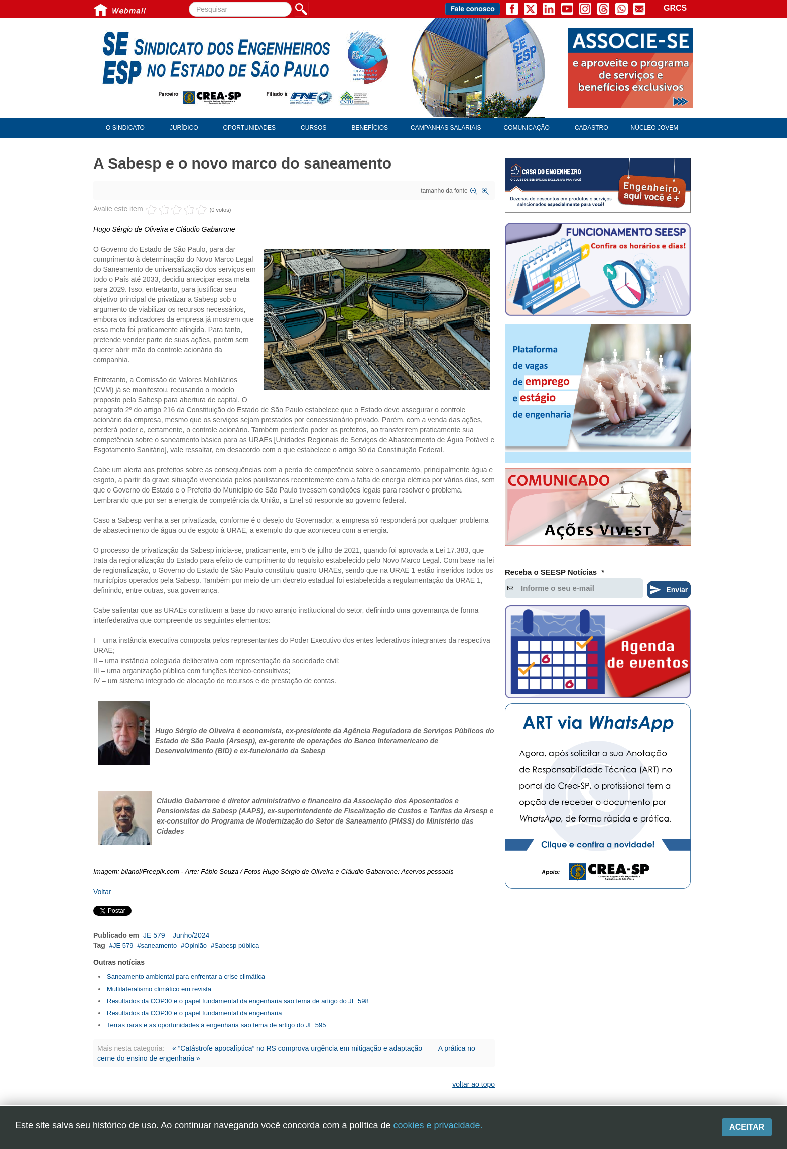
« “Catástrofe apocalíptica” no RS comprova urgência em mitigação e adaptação (298, 1048)
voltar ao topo (473, 1084)
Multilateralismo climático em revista (159, 989)
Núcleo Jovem (655, 127)
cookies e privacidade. (437, 1125)
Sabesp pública (236, 945)
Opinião (195, 945)
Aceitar (746, 1127)
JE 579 (123, 945)
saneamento (159, 945)
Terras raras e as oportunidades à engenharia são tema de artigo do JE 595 (216, 1025)
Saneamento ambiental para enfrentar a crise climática (186, 976)
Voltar (102, 892)
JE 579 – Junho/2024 (176, 935)
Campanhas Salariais (446, 127)
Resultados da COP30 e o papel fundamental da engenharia (194, 1013)
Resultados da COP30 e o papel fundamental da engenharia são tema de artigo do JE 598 (238, 1001)
